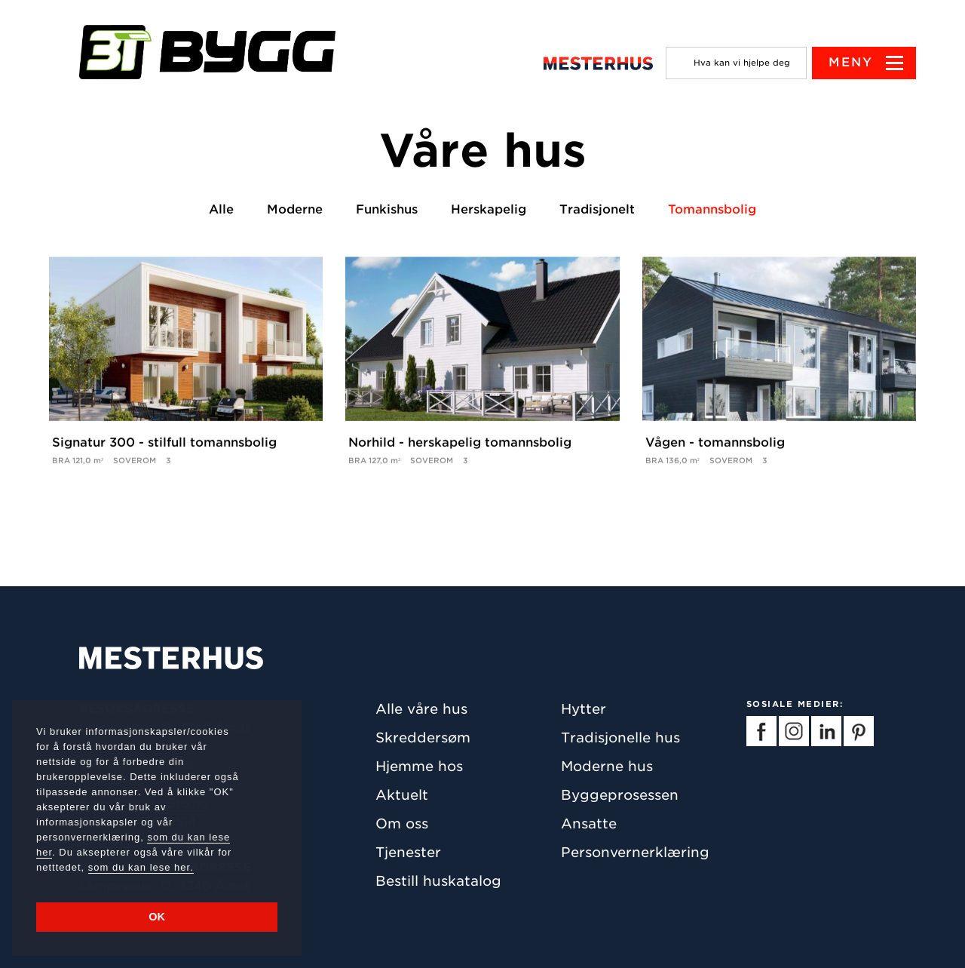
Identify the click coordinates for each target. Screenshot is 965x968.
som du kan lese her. (141, 867)
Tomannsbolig (712, 209)
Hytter (583, 709)
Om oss (401, 823)
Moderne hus (607, 766)
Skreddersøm (422, 737)
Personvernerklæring (635, 852)
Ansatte (589, 823)
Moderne (295, 209)
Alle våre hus (421, 709)
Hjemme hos (419, 766)
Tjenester (408, 852)
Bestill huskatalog (438, 881)
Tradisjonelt (597, 209)
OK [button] (157, 917)
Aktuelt (401, 795)
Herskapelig (488, 209)
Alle (221, 209)
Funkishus (387, 209)
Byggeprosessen (620, 795)
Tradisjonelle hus (620, 737)
